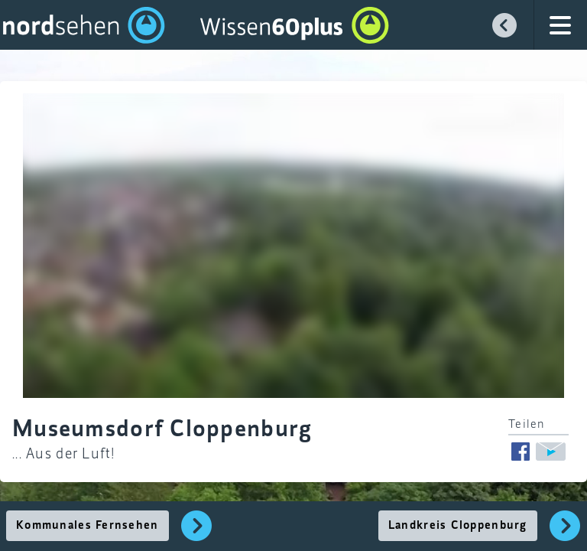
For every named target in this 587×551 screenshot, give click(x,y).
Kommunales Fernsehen (87, 526)
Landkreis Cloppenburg (457, 526)
